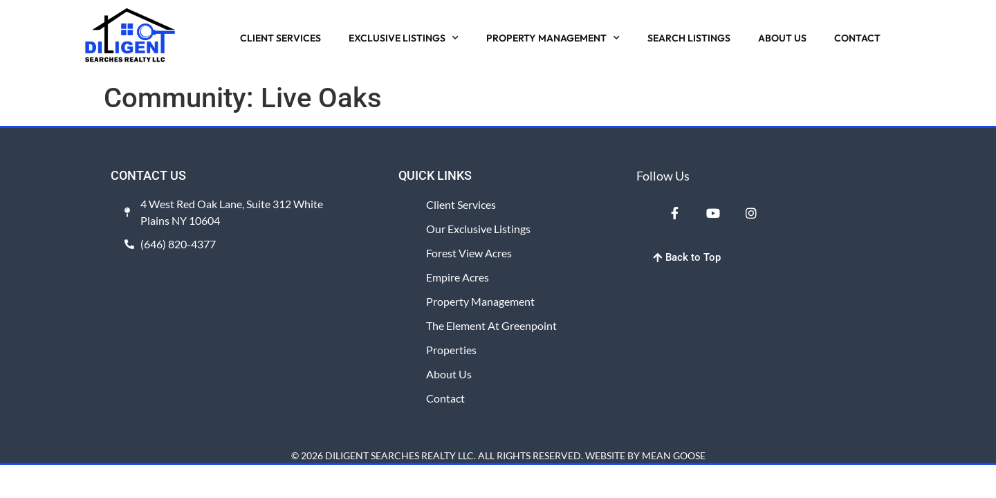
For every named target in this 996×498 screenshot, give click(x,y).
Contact (445, 398)
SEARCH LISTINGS (688, 38)
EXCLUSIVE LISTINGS (404, 38)
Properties (451, 349)
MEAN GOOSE (674, 455)
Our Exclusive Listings (478, 228)
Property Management (480, 301)
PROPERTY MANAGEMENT (553, 38)
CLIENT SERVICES (280, 38)
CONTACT (857, 38)
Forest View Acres (469, 252)
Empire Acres (457, 277)
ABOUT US (782, 38)
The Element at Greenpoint (491, 325)
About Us (449, 373)
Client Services (461, 204)
